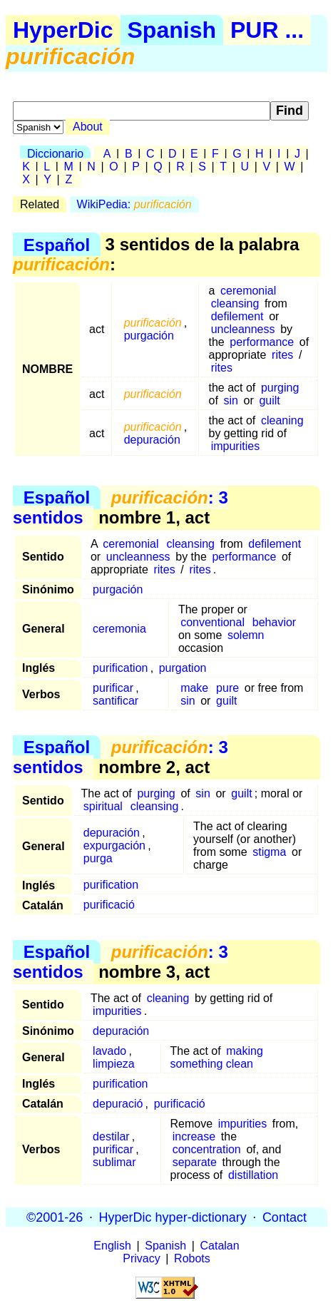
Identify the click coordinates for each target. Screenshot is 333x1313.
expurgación (114, 845)
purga (98, 858)
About (88, 127)
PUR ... (267, 30)
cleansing (235, 303)
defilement (237, 316)
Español (57, 244)
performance (262, 342)
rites (282, 355)
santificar (115, 701)
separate (195, 1162)
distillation (253, 1175)
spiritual (103, 806)
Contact (284, 1217)
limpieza (114, 1064)
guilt (269, 400)
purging (280, 388)
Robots (192, 1258)
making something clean (216, 1057)
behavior (274, 622)
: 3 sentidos (120, 507)
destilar (111, 1136)
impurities (235, 446)
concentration (207, 1149)
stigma (269, 852)
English (111, 1246)
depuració (118, 1104)
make (194, 688)
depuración (152, 440)
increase (194, 1136)
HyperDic (63, 30)
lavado (109, 1051)
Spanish (172, 30)
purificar (113, 688)
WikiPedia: (134, 204)
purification (120, 668)
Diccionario (55, 154)
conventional (212, 622)
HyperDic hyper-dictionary (173, 1217)
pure (227, 688)
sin (230, 400)
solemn (246, 635)
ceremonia (119, 629)
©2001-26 (54, 1217)
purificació (109, 905)
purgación (149, 335)
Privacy (141, 1258)
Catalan (220, 1246)
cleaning (282, 420)
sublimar (114, 1162)
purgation (183, 668)
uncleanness (243, 329)
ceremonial (248, 291)
